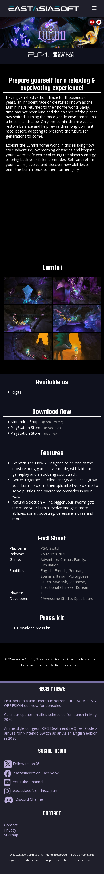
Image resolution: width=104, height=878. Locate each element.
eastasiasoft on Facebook (31, 772)
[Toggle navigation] (94, 8)
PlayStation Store (25, 427)
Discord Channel (24, 799)
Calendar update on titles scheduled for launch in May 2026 (50, 717)
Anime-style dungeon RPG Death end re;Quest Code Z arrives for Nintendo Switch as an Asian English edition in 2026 (51, 733)
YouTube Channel (23, 781)
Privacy (10, 830)
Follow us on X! (21, 763)
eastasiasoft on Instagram (31, 790)
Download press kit (33, 627)
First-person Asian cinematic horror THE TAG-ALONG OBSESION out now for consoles (50, 703)
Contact (11, 825)
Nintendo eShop (24, 421)
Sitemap (11, 834)
